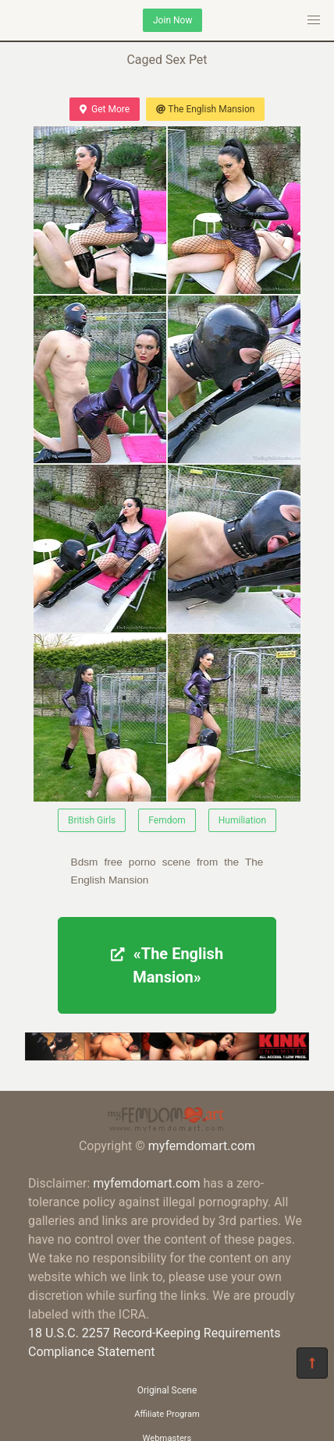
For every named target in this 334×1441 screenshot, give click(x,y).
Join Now (172, 20)
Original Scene (167, 1390)
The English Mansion (205, 109)
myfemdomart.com (201, 1145)
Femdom (167, 820)
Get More (105, 109)
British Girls (91, 820)
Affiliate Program (167, 1414)
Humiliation (242, 820)
